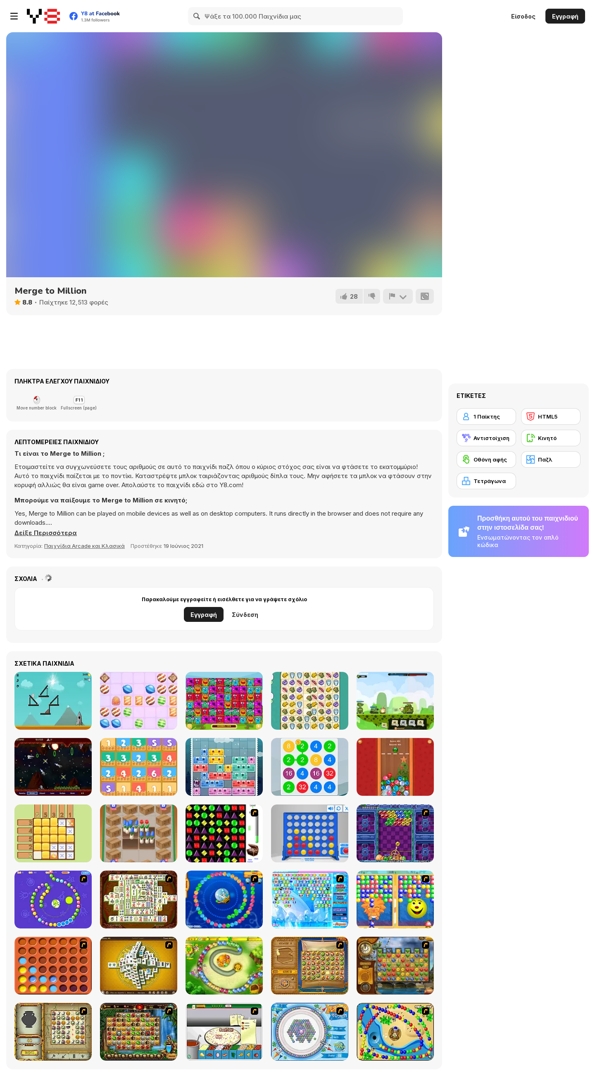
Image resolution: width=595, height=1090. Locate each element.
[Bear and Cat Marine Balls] (224, 899)
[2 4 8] (309, 767)
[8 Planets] (53, 899)
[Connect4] (53, 966)
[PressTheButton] (53, 701)
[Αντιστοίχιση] (486, 438)
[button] (45, 533)
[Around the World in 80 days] (395, 966)
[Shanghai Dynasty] (138, 899)
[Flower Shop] (138, 833)
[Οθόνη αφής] (486, 459)
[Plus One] (138, 767)
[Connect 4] (309, 833)
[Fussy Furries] (309, 701)
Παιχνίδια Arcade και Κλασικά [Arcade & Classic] (84, 546)
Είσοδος (523, 16)
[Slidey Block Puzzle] (224, 767)
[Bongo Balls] (395, 1032)
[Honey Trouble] (224, 966)
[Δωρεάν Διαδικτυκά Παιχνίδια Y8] (43, 16)
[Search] (197, 16)
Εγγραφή (565, 16)
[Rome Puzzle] (138, 1032)
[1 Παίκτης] (486, 416)
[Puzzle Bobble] (395, 833)
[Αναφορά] (398, 296)
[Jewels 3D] (224, 833)
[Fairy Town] (309, 1032)
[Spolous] (53, 767)
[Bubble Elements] (309, 899)
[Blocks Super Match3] (224, 701)
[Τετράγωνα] (486, 481)
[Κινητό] (551, 438)
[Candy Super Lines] (138, 701)
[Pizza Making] (224, 1032)
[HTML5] (551, 416)
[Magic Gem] (395, 899)
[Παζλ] (551, 459)
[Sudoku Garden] (53, 833)
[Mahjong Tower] (138, 966)
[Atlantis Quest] (53, 1032)
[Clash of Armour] (395, 701)
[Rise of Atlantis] (309, 966)
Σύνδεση (245, 614)
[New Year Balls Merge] (395, 767)
